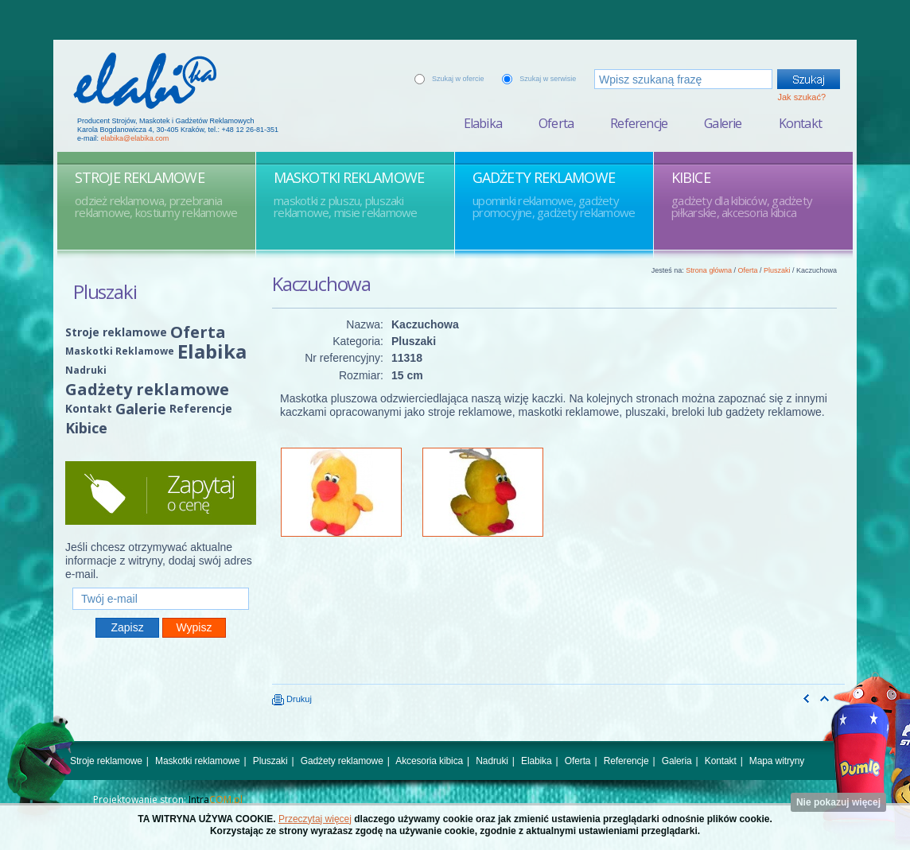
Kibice (86, 427)
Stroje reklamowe (116, 332)
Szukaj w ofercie (458, 79)
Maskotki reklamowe (197, 761)
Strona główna (709, 270)
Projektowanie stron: (168, 799)
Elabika (483, 123)
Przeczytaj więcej (315, 819)
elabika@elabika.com (135, 138)
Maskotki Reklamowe (119, 351)
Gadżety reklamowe (147, 389)
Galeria (677, 761)
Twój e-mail (160, 581)
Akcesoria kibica (429, 761)
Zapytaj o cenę (160, 493)
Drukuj (292, 699)
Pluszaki (777, 270)
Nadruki (86, 370)
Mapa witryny (776, 761)
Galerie (722, 123)
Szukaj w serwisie (547, 79)
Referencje (638, 123)
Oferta (556, 123)
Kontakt (800, 123)
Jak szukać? (801, 97)
